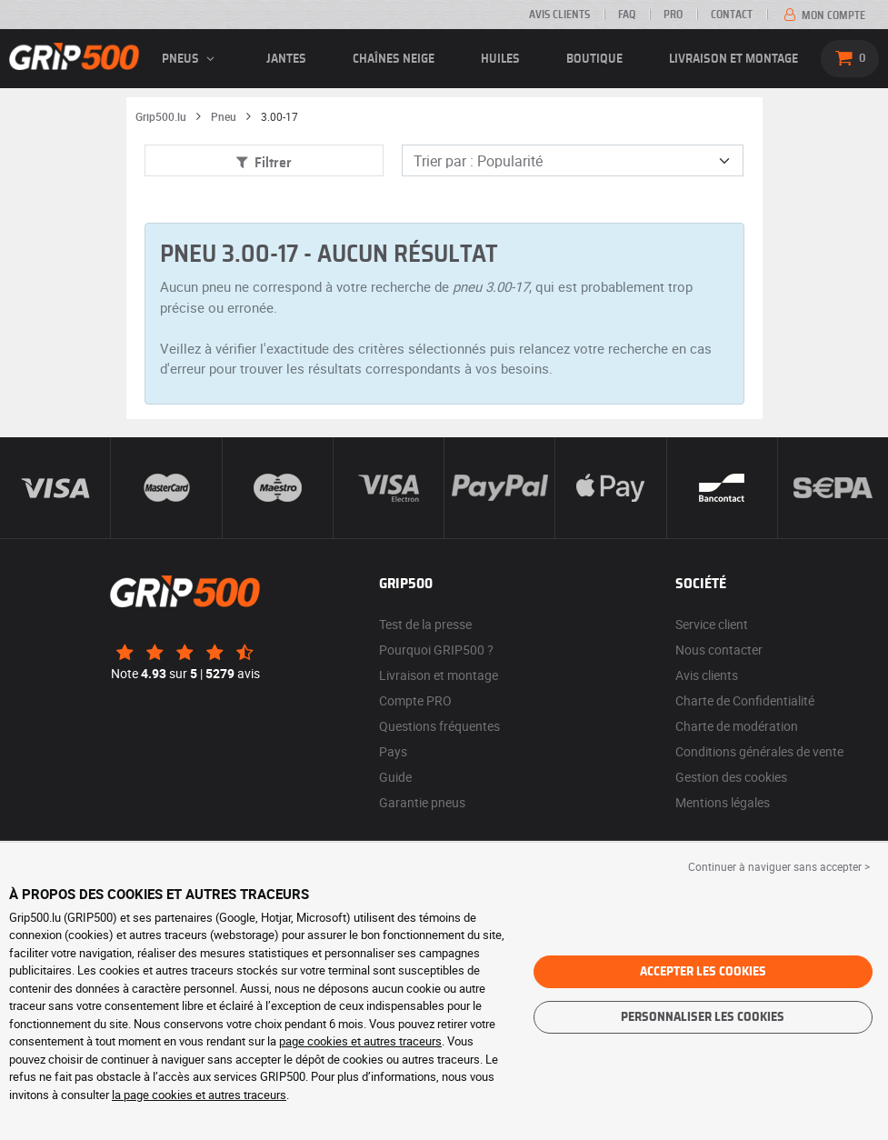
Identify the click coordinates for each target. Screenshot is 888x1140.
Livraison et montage (733, 59)
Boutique (594, 59)
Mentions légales (722, 802)
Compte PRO (415, 700)
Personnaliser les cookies (702, 1017)
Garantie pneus (422, 802)
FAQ (626, 14)
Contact (732, 14)
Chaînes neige (393, 59)
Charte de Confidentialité (744, 700)
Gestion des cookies (731, 776)
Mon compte (823, 15)
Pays (393, 751)
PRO (673, 14)
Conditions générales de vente (759, 751)
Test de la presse (425, 624)
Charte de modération (736, 726)
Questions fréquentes (439, 726)
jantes (286, 59)
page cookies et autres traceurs (360, 1041)
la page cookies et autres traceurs (199, 1094)
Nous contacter (719, 649)
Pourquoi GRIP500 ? (436, 649)
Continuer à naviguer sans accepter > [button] (779, 866)
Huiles (500, 59)
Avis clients (559, 14)
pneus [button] (191, 59)
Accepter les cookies (703, 971)
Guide (395, 776)
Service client (711, 624)
